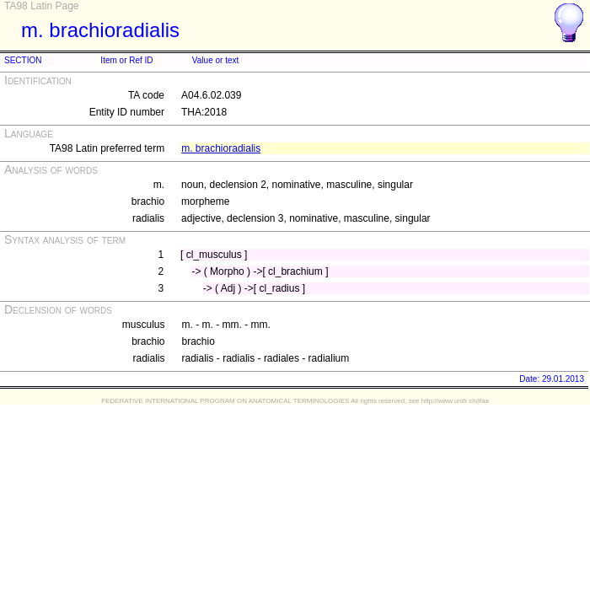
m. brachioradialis (220, 148)
